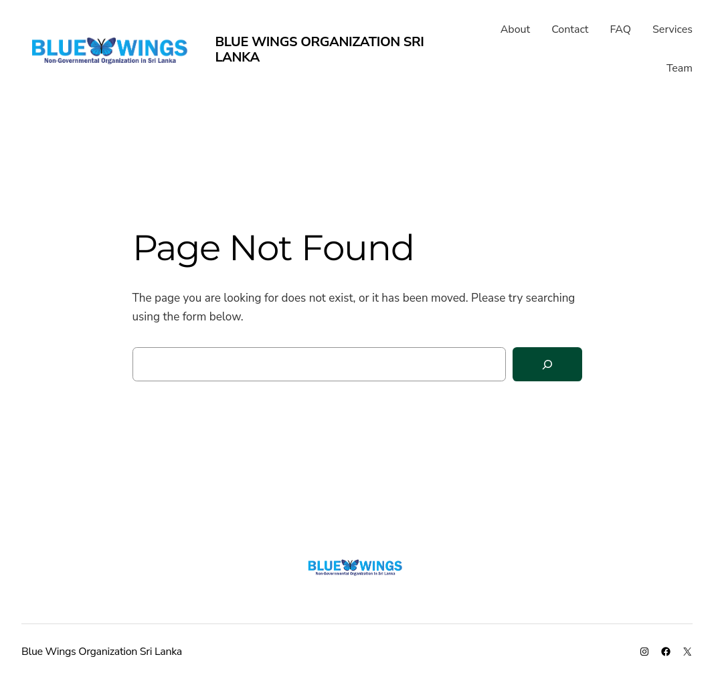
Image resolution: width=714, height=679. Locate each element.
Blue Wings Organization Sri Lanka (319, 49)
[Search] (547, 364)
